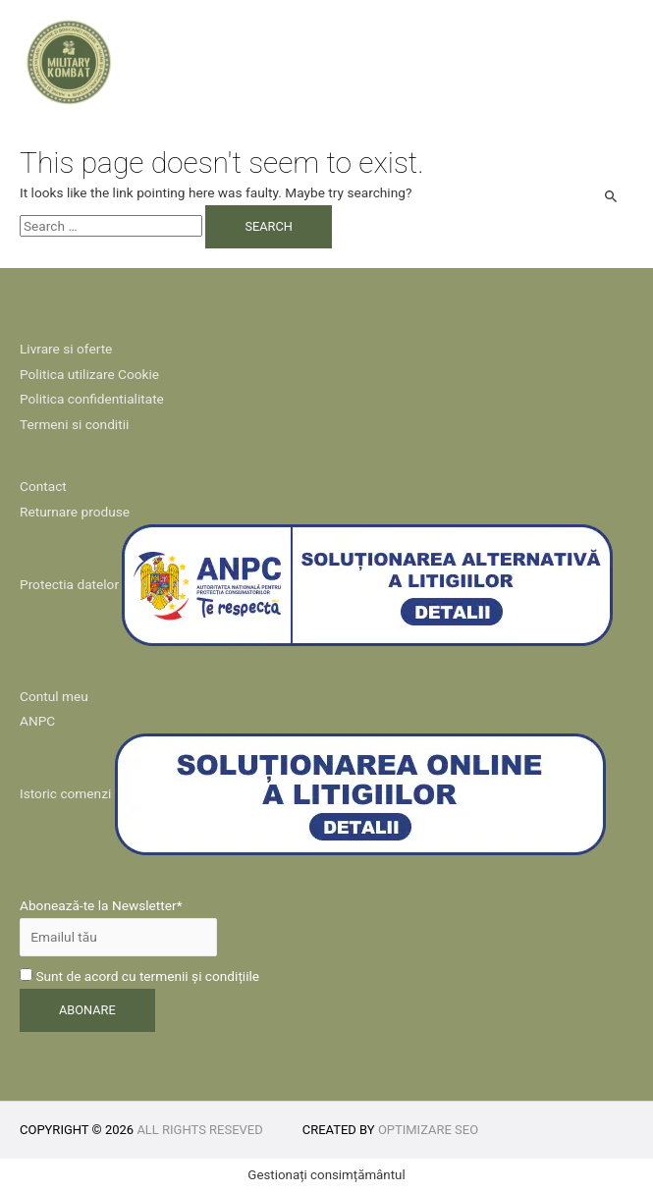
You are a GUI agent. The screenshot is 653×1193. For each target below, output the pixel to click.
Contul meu (54, 696)
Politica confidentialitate (92, 399)
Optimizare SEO (428, 1129)
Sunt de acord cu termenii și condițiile (139, 976)
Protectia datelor (69, 584)
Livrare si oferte (66, 348)
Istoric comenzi (65, 793)
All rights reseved (199, 1129)
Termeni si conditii (74, 424)
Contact (43, 486)
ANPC (37, 721)
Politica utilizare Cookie (89, 374)
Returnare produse (75, 511)
